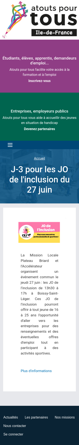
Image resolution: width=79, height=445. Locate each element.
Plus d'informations (36, 371)
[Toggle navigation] (9, 145)
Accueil (39, 158)
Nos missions (65, 417)
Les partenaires (36, 417)
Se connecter (13, 434)
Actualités (10, 417)
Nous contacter (14, 426)
